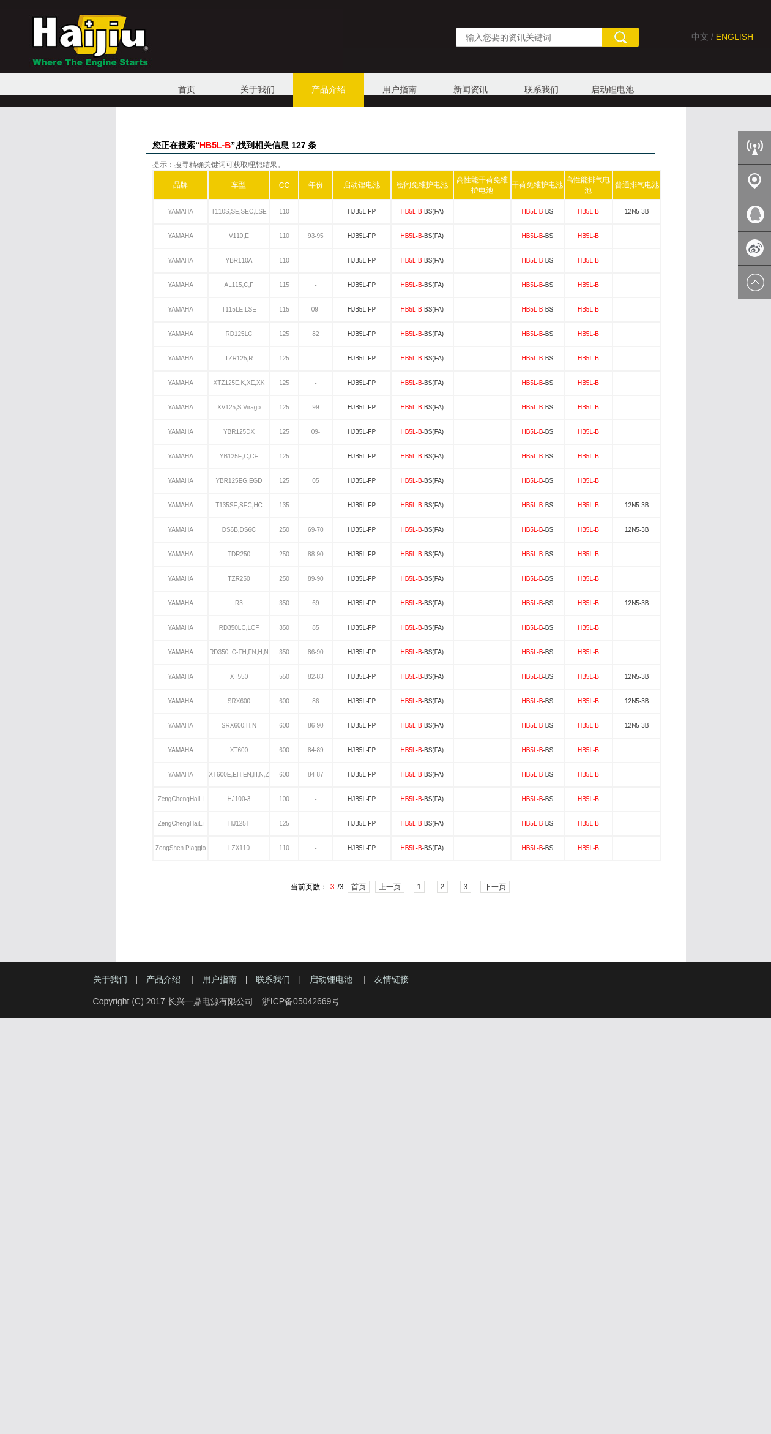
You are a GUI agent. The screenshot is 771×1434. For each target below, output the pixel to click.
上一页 (390, 887)
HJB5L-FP (362, 211)
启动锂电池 (612, 89)
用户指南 (399, 89)
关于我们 (257, 89)
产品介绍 (328, 89)
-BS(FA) (422, 211)
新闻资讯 (470, 89)
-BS (537, 211)
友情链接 (391, 979)
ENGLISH (734, 37)
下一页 (495, 887)
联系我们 (541, 89)
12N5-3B (637, 211)
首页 (186, 89)
